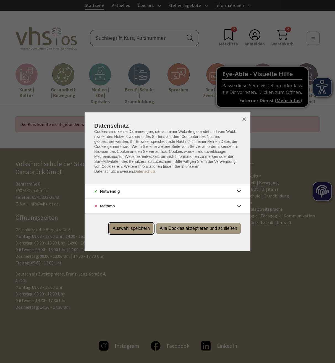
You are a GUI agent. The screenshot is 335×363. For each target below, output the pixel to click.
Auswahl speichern (131, 228)
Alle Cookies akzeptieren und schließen (198, 228)
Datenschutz (145, 171)
